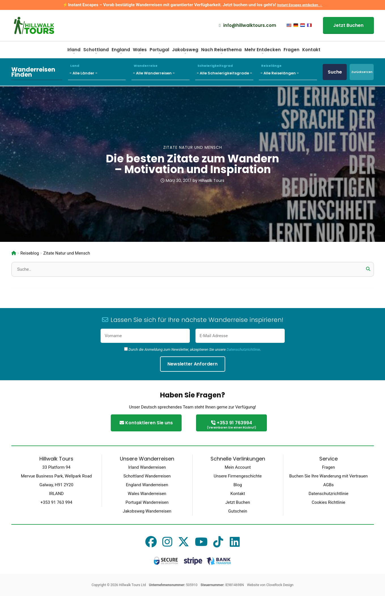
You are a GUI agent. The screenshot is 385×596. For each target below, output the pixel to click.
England (121, 51)
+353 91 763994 (231, 425)
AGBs (328, 484)
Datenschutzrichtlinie (243, 349)
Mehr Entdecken (262, 51)
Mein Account (238, 467)
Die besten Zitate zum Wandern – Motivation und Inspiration (192, 164)
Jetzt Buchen (348, 25)
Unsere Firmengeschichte (238, 476)
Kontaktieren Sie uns (146, 422)
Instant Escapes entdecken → (299, 5)
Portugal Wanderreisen (147, 502)
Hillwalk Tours (211, 180)
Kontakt (311, 50)
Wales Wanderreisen (147, 493)
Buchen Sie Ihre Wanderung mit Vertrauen (328, 476)
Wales (140, 51)
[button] (368, 269)
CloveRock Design (279, 585)
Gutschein (237, 511)
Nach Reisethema (221, 51)
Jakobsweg (185, 51)
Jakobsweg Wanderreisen (147, 511)
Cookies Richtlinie (328, 502)
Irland (73, 51)
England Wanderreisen (147, 484)
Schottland (96, 51)
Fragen (291, 50)
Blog (237, 484)
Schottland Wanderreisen (147, 476)
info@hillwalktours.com (247, 25)
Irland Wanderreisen (147, 467)
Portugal (159, 51)
